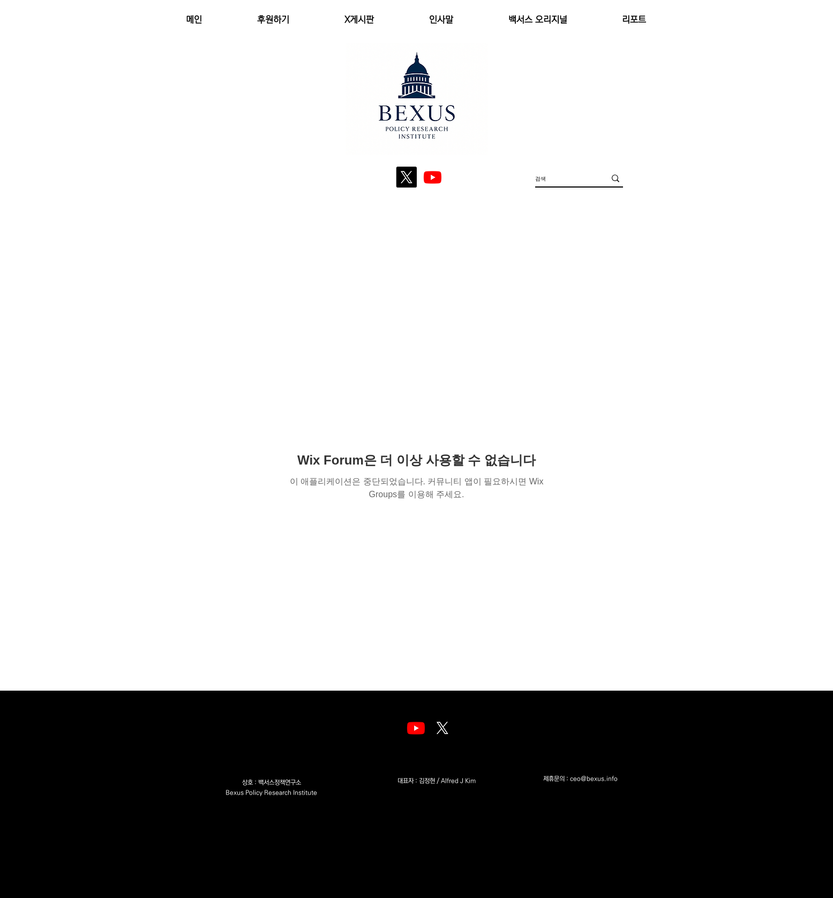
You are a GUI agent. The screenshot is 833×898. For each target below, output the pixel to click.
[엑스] (442, 727)
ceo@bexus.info (594, 778)
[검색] (562, 178)
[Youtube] (416, 727)
